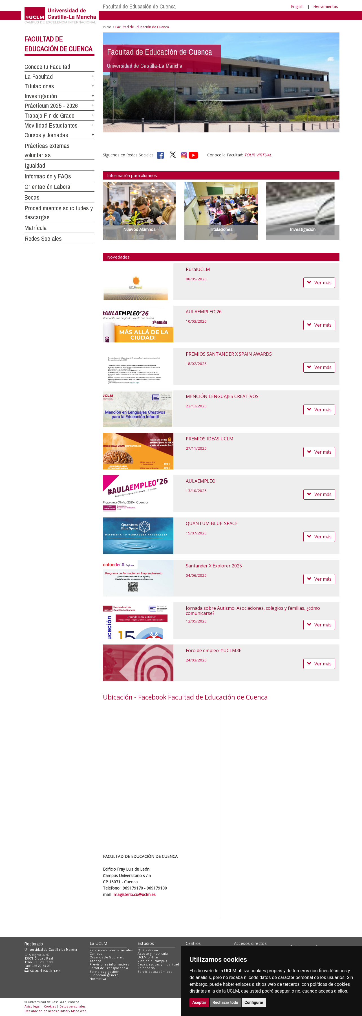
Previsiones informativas (109, 964)
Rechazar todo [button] (225, 1002)
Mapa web (79, 1011)
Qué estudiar (148, 950)
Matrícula (36, 228)
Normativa (98, 978)
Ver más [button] (319, 282)
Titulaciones (39, 86)
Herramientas (325, 6)
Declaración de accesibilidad (46, 1011)
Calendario (146, 968)
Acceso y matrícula (153, 953)
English (297, 6)
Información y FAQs (48, 176)
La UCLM (98, 943)
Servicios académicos (155, 971)
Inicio (107, 27)
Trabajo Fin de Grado (49, 115)
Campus (96, 953)
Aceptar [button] (199, 1002)
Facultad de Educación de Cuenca (139, 6)
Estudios (146, 943)
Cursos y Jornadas (46, 135)
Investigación (41, 96)
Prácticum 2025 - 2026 (51, 105)
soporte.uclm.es (43, 970)
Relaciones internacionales (111, 950)
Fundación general (105, 975)
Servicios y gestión (104, 971)
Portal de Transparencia (109, 968)
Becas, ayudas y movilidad (158, 964)
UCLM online (148, 957)
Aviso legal (32, 1006)
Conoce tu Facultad (47, 66)
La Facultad (39, 76)
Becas (32, 197)
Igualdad (35, 165)
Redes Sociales (43, 238)
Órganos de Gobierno (107, 957)
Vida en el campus (152, 961)
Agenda (95, 961)
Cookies (50, 1006)
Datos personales (72, 1006)
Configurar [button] (253, 1002)
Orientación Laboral (48, 186)
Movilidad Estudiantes (51, 125)
